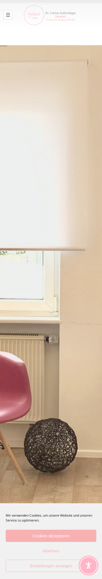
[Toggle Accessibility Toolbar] (88, 565)
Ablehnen (51, 550)
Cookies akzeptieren (51, 535)
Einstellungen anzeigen (51, 565)
